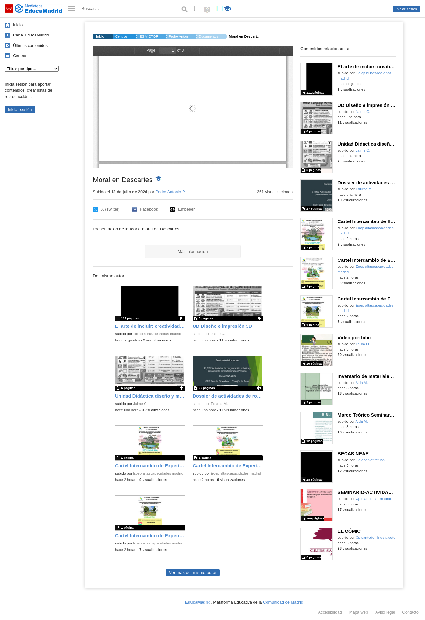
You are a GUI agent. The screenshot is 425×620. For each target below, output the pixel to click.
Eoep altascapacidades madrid (158, 473)
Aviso (385, 612)
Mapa (358, 612)
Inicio (18, 25)
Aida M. (362, 383)
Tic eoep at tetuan (370, 460)
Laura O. (363, 344)
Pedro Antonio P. (178, 36)
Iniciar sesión (406, 9)
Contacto (410, 612)
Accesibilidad (330, 612)
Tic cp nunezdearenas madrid (157, 334)
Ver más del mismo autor (192, 572)
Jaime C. (218, 334)
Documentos (208, 36)
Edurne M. (219, 404)
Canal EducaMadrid (31, 35)
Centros (20, 55)
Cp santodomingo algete (375, 537)
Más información (193, 251)
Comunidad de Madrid (283, 602)
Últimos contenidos (30, 45)
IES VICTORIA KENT (148, 36)
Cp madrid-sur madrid (373, 499)
